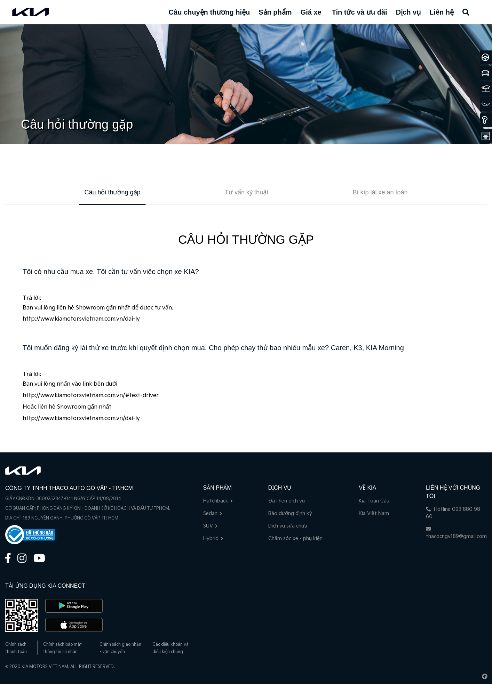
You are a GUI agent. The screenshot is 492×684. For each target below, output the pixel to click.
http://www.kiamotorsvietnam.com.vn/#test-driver (91, 395)
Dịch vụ (408, 12)
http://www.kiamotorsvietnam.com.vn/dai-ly (81, 319)
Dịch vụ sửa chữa (287, 526)
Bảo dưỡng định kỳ (290, 513)
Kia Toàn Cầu (374, 501)
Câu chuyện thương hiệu (209, 12)
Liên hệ (441, 12)
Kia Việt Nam (374, 513)
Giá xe (311, 12)
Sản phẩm (275, 12)
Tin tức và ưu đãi (359, 12)
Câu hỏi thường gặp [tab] (112, 192)
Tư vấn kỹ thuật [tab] (246, 192)
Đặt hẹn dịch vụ (286, 501)
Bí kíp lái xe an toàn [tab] (379, 192)
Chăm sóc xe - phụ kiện (295, 538)
